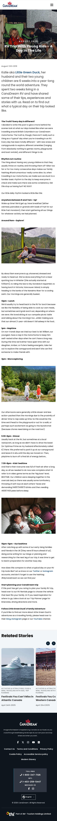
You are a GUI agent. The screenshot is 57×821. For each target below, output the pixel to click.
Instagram (48, 571)
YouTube (38, 619)
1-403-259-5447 (30, 781)
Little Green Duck (27, 72)
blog (8, 619)
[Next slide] (54, 643)
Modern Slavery (28, 759)
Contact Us (9, 749)
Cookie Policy (15, 754)
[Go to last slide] (48, 643)
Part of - (33, 814)
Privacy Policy (46, 749)
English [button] (29, 797)
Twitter (36, 571)
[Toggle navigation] (51, 4)
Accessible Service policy (36, 754)
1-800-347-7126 (30, 774)
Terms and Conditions (27, 749)
